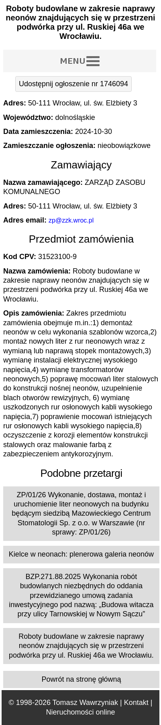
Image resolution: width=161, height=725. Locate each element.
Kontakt (136, 703)
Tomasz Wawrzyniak (85, 703)
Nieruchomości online (80, 712)
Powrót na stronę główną (81, 679)
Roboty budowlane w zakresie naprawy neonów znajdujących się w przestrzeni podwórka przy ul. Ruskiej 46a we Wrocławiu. (81, 645)
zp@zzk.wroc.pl (71, 220)
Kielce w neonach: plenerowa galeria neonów (81, 554)
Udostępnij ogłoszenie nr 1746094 (73, 84)
